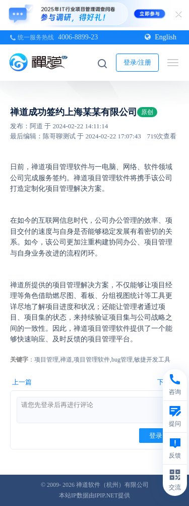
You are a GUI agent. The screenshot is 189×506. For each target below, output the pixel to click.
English (160, 37)
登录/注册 (137, 62)
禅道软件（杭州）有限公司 (112, 484)
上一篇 (22, 382)
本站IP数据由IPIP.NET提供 (94, 495)
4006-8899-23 (78, 37)
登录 (155, 435)
